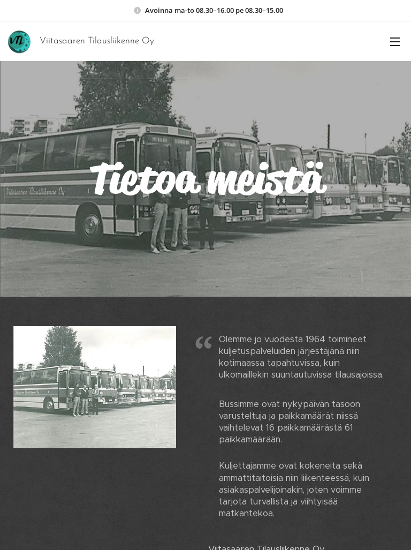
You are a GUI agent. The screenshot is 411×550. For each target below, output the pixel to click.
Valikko (395, 41)
